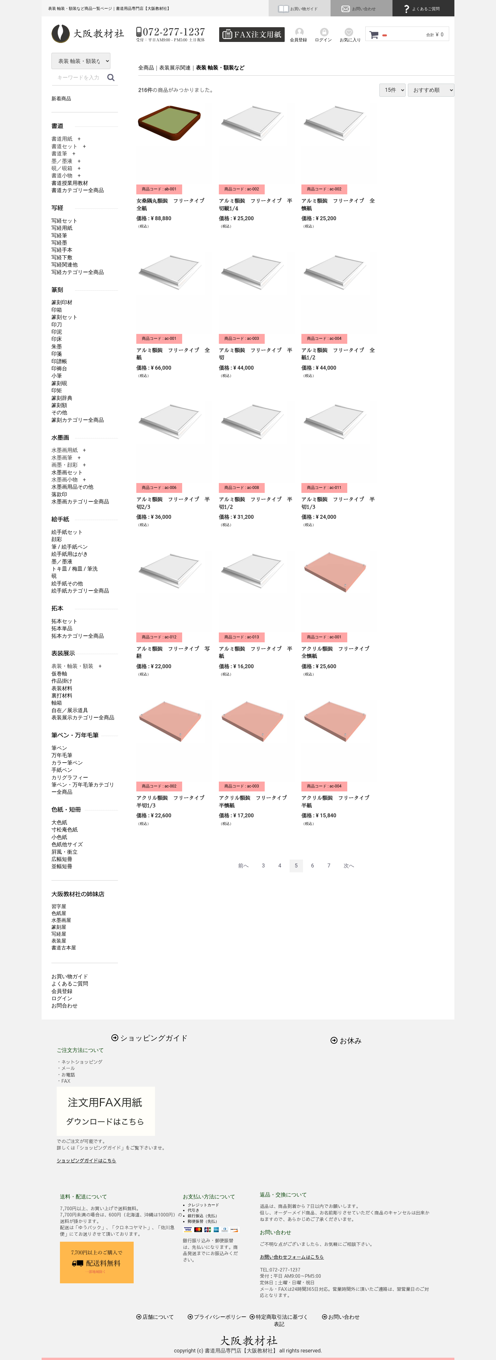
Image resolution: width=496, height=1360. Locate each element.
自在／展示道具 (69, 710)
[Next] (348, 866)
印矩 (56, 390)
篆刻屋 (58, 927)
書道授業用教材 (69, 183)
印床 (56, 339)
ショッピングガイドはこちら (86, 1160)
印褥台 (59, 368)
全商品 (146, 68)
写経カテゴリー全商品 (77, 272)
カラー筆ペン (67, 763)
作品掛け (61, 681)
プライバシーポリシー (217, 1317)
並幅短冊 (61, 866)
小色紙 (59, 837)
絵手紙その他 (67, 583)
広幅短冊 (61, 859)
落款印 (59, 494)
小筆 (56, 376)
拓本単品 (61, 628)
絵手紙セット (67, 532)
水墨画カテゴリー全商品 (80, 501)
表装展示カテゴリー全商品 (82, 717)
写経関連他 (64, 265)
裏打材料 (61, 695)
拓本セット (64, 621)
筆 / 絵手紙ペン (69, 547)
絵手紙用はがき (69, 554)
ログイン (61, 998)
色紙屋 (58, 913)
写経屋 (58, 934)
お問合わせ (64, 1005)
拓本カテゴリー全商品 (77, 636)
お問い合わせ (358, 9)
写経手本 (61, 250)
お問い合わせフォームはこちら (292, 1256)
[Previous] (243, 866)
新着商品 (61, 99)
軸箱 (56, 703)
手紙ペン (61, 770)
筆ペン (59, 748)
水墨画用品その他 (72, 487)
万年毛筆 (61, 755)
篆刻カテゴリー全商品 (77, 420)
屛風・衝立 (64, 852)
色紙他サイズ (67, 844)
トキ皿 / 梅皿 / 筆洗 (74, 569)
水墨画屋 (61, 920)
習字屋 (58, 906)
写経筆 (59, 235)
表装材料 (61, 688)
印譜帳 (59, 361)
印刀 (56, 324)
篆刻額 (59, 405)
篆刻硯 (59, 383)
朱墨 (56, 346)
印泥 (56, 332)
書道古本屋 (63, 948)
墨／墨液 (61, 561)
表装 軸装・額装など (220, 68)
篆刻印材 (61, 302)
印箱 (56, 310)
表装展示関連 (175, 68)
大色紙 (59, 822)
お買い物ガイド (298, 9)
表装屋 (58, 941)
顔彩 (56, 539)
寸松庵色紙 (64, 829)
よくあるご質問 (421, 9)
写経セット (64, 221)
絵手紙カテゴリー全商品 (80, 591)
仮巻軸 (59, 673)
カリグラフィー (69, 777)
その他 (59, 412)
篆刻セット (64, 317)
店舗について (155, 1317)
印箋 (56, 354)
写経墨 (59, 243)
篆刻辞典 (61, 398)
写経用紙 (61, 228)
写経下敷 (61, 257)
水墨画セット (67, 472)
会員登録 (61, 991)
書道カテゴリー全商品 (77, 190)
